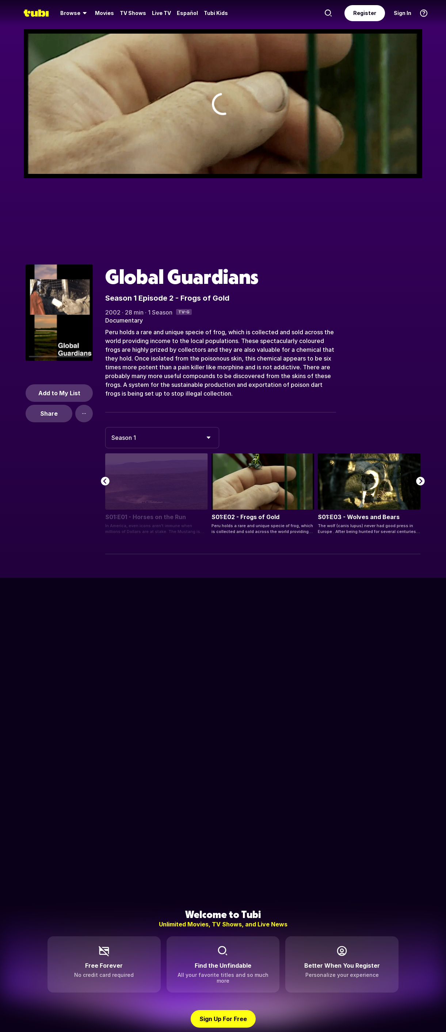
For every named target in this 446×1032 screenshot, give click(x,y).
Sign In (402, 13)
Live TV (161, 13)
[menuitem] (74, 13)
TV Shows (133, 13)
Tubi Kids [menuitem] (216, 13)
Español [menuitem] (187, 13)
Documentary (124, 320)
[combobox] (162, 437)
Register (364, 13)
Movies (104, 13)
